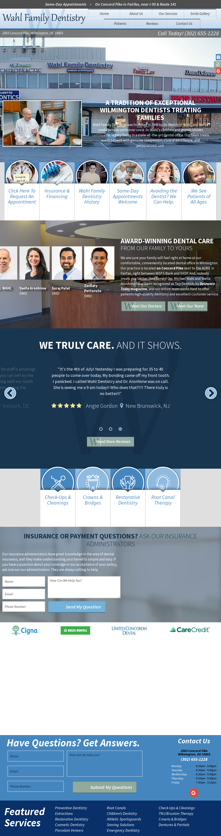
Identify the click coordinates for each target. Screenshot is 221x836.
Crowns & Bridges (172, 802)
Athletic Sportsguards (124, 802)
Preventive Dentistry (71, 791)
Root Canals (116, 791)
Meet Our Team (154, 303)
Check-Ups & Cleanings (177, 791)
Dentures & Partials (174, 808)
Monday (177, 749)
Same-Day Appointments (65, 4)
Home (104, 13)
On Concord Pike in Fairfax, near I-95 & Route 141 (135, 4)
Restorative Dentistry (71, 802)
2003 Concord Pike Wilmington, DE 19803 (194, 735)
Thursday (177, 761)
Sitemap (103, 829)
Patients (120, 23)
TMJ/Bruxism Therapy (176, 796)
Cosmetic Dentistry (70, 808)
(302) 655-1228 (194, 742)
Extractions (64, 796)
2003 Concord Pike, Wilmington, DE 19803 (32, 33)
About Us (136, 13)
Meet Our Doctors (156, 291)
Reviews (152, 23)
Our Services (168, 13)
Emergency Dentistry (123, 813)
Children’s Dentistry (122, 796)
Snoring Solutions (120, 808)
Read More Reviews (117, 433)
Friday (176, 766)
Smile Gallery (200, 13)
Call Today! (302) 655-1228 (183, 33)
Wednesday (179, 757)
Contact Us (184, 23)
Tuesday (177, 753)
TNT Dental (147, 829)
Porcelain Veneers (69, 813)
